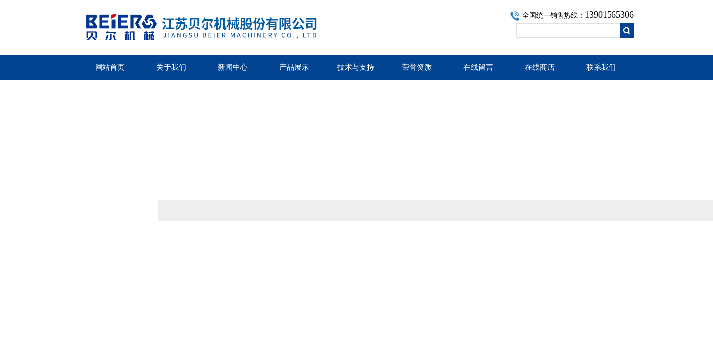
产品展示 (294, 67)
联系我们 (601, 67)
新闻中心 (233, 67)
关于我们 (171, 67)
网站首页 (110, 67)
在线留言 (478, 67)
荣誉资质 (417, 67)
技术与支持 (355, 67)
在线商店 (540, 67)
